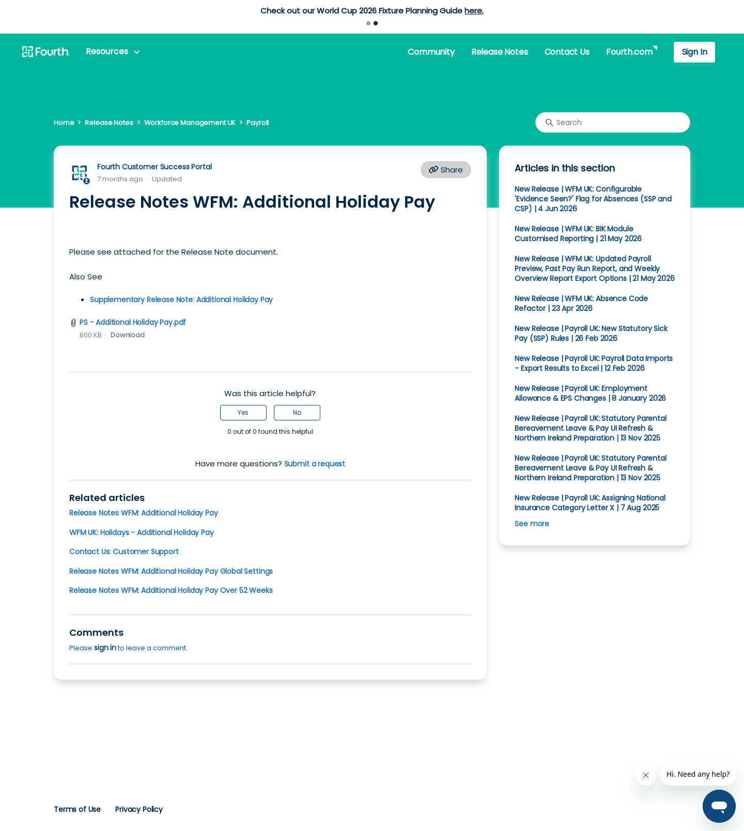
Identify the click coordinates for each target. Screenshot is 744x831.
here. (473, 10)
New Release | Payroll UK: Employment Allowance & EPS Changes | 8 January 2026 (590, 393)
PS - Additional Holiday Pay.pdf (133, 322)
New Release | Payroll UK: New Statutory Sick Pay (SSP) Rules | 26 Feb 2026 (591, 333)
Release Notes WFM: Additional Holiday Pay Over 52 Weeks (171, 590)
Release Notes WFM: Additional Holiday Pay (143, 513)
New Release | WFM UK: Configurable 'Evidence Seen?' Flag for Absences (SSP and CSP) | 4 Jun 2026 (593, 199)
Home (64, 123)
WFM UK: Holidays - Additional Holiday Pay (141, 532)
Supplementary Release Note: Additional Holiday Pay (181, 299)
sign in (105, 647)
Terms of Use (77, 809)
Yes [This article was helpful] (243, 412)
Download (128, 335)
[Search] (612, 122)
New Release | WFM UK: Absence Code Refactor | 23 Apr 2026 (581, 303)
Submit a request (315, 464)
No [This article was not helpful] (297, 412)
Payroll (257, 123)
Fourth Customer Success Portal (154, 167)
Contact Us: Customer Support (124, 551)
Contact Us (567, 52)
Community (431, 52)
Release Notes (499, 52)
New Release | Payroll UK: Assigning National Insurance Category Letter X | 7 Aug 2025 (590, 503)
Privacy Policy (139, 809)
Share (446, 169)
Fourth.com (629, 52)
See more (532, 524)
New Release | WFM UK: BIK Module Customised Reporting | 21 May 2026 (578, 234)
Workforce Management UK (190, 123)
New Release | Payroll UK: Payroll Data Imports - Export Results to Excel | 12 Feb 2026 (594, 363)
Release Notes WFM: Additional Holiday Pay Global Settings (171, 571)
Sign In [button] (694, 52)
